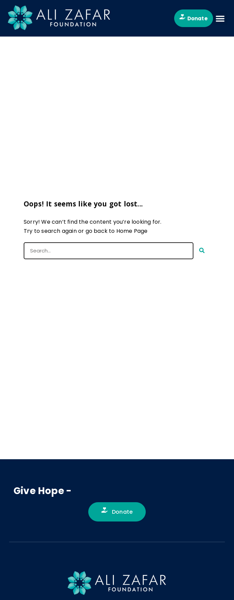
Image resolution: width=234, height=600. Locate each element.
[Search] (201, 250)
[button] (220, 18)
